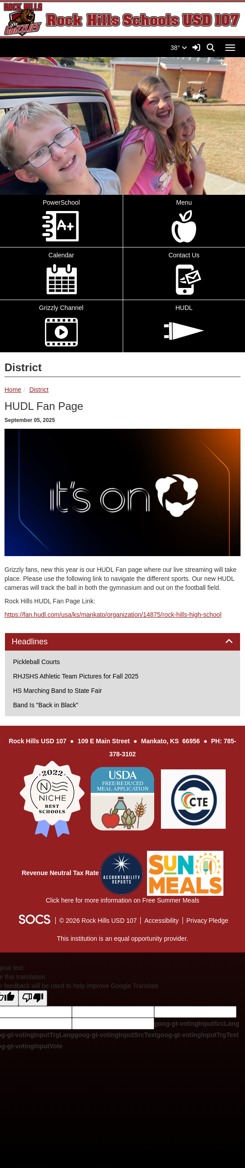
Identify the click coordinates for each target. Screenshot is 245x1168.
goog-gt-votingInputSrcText (115, 1034)
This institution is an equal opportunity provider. (122, 938)
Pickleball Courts (36, 661)
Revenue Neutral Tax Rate (60, 872)
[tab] (122, 642)
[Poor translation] (32, 998)
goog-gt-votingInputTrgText (197, 1034)
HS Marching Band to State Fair (57, 690)
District (39, 389)
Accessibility (161, 920)
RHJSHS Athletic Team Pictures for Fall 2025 (75, 676)
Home (12, 389)
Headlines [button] (40, 642)
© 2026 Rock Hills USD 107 (98, 920)
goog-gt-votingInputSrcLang (196, 1023)
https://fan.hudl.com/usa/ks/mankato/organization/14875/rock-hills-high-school (113, 614)
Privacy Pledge (207, 920)
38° (178, 47)
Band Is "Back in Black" (45, 705)
